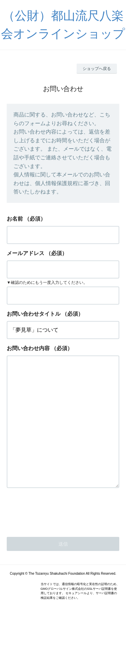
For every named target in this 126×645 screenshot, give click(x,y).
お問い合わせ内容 (28, 348)
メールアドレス (25, 253)
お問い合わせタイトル (33, 314)
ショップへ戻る (97, 68)
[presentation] (58, 537)
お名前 (15, 219)
